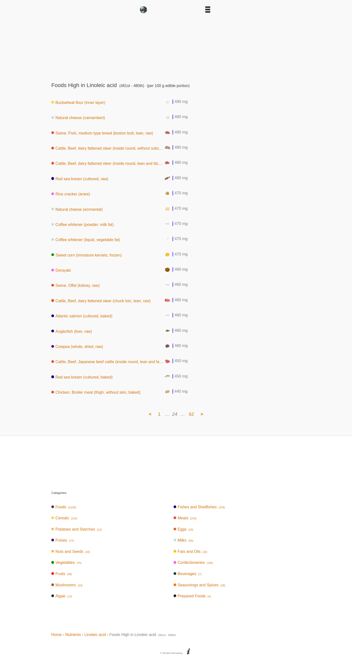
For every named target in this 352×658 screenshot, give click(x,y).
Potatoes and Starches (76, 529)
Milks (183, 540)
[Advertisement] (176, 46)
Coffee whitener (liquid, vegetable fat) (85, 240)
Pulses (62, 540)
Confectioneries (193, 562)
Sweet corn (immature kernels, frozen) (86, 255)
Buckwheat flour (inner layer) (78, 102)
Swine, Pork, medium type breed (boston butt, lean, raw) (102, 133)
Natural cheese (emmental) (77, 209)
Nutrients (73, 635)
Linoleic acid (95, 635)
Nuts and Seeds (70, 551)
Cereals (64, 518)
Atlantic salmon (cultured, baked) (81, 316)
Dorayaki (61, 270)
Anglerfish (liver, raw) (71, 331)
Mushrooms (67, 585)
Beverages (188, 574)
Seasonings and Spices (199, 585)
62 (191, 414)
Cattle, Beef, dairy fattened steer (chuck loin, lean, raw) (101, 301)
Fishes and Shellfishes (199, 507)
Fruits (61, 574)
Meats (185, 518)
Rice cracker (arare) (70, 194)
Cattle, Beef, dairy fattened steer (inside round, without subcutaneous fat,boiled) (107, 148)
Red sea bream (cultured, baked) (82, 377)
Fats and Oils (191, 551)
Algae (61, 596)
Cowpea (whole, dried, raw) (77, 347)
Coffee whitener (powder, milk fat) (82, 224)
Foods (63, 507)
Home (56, 635)
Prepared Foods (192, 596)
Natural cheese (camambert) (78, 118)
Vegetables (66, 562)
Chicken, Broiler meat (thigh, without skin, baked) (96, 392)
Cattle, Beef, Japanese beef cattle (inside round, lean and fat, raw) (107, 362)
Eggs (183, 529)
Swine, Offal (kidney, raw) (75, 285)
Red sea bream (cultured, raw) (79, 179)
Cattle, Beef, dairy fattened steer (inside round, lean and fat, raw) (107, 163)
